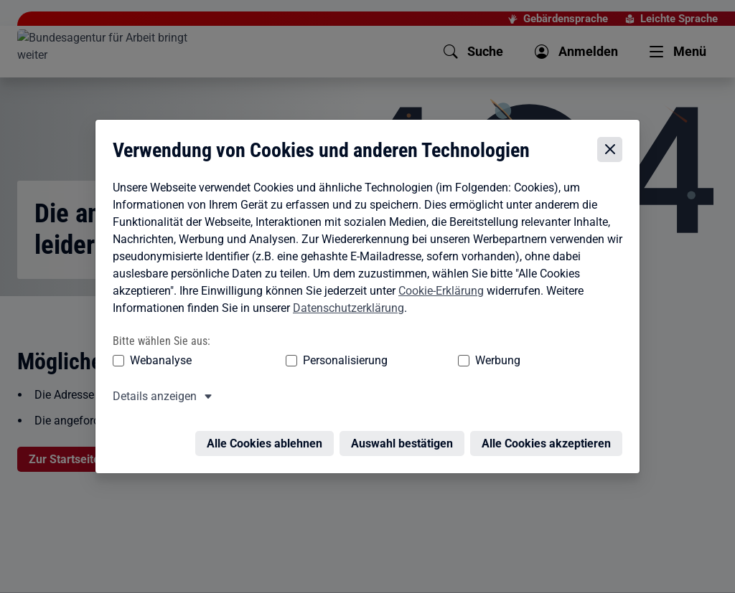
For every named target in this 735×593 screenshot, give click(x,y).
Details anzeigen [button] (151, 385)
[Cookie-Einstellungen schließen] (613, 138)
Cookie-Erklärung (437, 279)
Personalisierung (300, 349)
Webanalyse (157, 349)
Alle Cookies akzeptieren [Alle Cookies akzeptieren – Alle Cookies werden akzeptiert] (549, 423)
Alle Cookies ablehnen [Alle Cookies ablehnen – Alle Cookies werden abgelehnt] (268, 423)
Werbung (413, 349)
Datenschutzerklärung (345, 296)
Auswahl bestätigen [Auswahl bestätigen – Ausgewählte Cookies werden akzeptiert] (406, 423)
